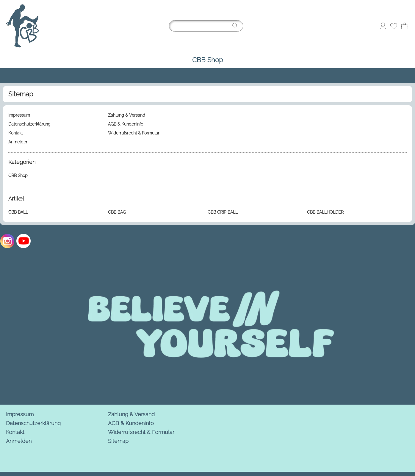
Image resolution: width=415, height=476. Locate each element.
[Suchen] (206, 26)
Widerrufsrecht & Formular (141, 432)
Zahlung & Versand (131, 414)
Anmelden (19, 441)
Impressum (20, 414)
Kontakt (15, 432)
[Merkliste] (393, 26)
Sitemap (118, 441)
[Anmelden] (383, 26)
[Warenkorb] (404, 26)
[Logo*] (22, 6)
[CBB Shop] (207, 60)
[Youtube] (23, 241)
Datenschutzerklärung (33, 423)
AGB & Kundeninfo (131, 423)
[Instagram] (7, 241)
